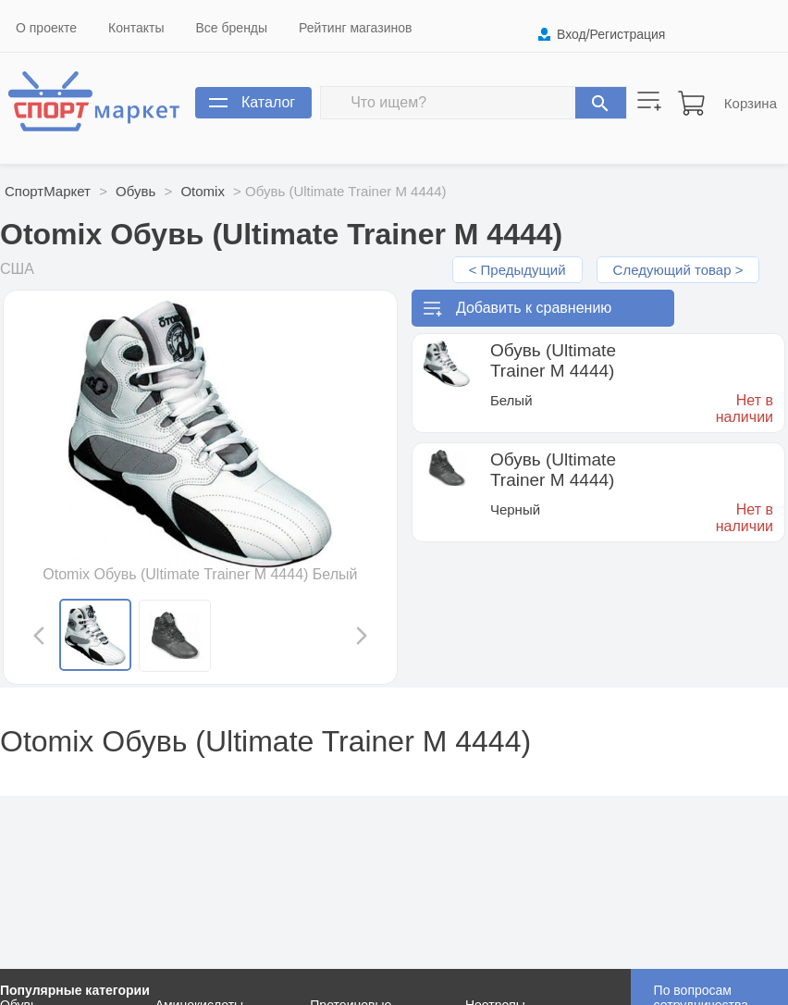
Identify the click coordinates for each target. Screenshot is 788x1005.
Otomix (202, 191)
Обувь (135, 191)
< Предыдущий (517, 270)
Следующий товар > (678, 270)
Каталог (268, 102)
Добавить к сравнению (533, 308)
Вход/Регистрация (611, 34)
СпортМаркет (48, 191)
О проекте (46, 27)
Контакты (136, 27)
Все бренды (232, 27)
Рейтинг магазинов (355, 27)
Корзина (750, 103)
